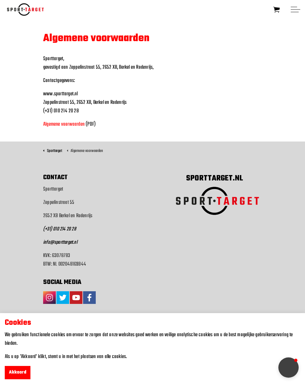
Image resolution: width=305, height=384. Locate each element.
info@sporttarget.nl (60, 242)
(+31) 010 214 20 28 (59, 229)
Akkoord (17, 372)
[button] (288, 367)
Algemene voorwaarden (64, 124)
